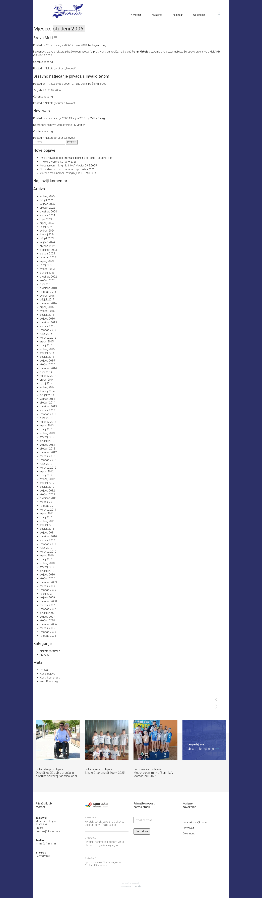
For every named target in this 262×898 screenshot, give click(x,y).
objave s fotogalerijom (201, 746)
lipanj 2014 (46, 383)
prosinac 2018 (48, 288)
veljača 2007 (47, 616)
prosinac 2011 (48, 498)
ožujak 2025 (47, 200)
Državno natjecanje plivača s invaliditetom (71, 76)
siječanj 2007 (47, 620)
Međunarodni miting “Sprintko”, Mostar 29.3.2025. (68, 165)
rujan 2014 (46, 372)
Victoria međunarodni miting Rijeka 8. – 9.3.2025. (68, 173)
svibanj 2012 (47, 479)
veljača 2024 (47, 242)
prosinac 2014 (48, 368)
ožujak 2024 (47, 238)
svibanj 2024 (47, 230)
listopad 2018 (48, 291)
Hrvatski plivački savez (195, 822)
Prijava (44, 669)
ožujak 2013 (47, 440)
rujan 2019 (46, 284)
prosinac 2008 (48, 601)
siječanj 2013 (47, 448)
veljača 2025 (47, 204)
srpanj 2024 (47, 223)
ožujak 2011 (47, 528)
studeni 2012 (47, 456)
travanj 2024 (47, 234)
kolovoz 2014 (48, 375)
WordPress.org (49, 681)
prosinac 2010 (48, 536)
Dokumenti (188, 833)
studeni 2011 (47, 502)
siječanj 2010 (47, 578)
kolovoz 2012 (48, 467)
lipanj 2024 (46, 227)
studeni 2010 (47, 540)
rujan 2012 (46, 463)
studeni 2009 (47, 586)
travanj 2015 (47, 352)
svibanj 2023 (47, 269)
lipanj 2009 (46, 593)
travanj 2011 (47, 524)
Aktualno (157, 14)
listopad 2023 (48, 257)
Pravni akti (188, 828)
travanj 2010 (47, 567)
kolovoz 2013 (48, 421)
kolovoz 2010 (48, 551)
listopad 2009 (48, 590)
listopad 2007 (48, 609)
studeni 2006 (47, 628)
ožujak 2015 (47, 356)
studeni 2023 (47, 253)
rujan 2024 (46, 219)
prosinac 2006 (48, 624)
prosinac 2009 (48, 582)
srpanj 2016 (47, 307)
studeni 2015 (47, 326)
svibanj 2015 (47, 349)
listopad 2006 (48, 632)
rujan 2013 (46, 418)
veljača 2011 (47, 532)
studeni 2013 (47, 410)
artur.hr (138, 886)
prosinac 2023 (48, 249)
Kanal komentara (50, 677)
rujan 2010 (46, 547)
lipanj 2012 (46, 475)
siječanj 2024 (47, 246)
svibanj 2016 (47, 310)
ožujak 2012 (47, 486)
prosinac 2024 (48, 211)
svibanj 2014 (47, 387)
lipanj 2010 (46, 559)
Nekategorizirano (55, 68)
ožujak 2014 (47, 395)
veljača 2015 (47, 360)
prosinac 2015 (48, 322)
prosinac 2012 (48, 452)
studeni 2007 (47, 605)
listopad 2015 (48, 330)
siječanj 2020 (47, 280)
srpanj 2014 (47, 379)
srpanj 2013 (47, 425)
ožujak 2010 (47, 570)
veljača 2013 (47, 444)
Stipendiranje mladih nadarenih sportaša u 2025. (68, 169)
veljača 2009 (47, 597)
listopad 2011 (48, 505)
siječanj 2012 (47, 494)
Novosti (71, 68)
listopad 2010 (48, 544)
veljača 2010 (47, 574)
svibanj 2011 (47, 521)
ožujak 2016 (47, 314)
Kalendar (177, 14)
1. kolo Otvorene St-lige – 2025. (58, 161)
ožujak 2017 (47, 299)
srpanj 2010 (47, 555)
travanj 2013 (47, 437)
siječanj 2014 (47, 402)
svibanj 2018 (47, 295)
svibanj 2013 (47, 433)
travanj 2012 (47, 482)
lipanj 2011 (46, 517)
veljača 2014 (47, 398)
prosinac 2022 (48, 276)
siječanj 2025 (47, 207)
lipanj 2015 (46, 345)
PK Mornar (135, 14)
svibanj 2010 (47, 563)
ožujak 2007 (47, 612)
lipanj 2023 (46, 265)
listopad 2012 (48, 460)
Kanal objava (47, 673)
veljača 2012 (47, 490)
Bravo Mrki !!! (45, 37)
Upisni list (199, 14)
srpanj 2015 (47, 341)
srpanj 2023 (47, 261)
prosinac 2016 (48, 303)
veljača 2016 (47, 318)
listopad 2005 (48, 635)
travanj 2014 (47, 391)
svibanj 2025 (47, 196)
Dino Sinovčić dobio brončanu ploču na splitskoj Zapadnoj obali (76, 157)
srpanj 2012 (47, 471)
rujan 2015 (46, 333)
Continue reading (43, 62)
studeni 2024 (47, 215)
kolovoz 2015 (48, 337)
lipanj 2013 (46, 429)
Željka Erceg (99, 45)
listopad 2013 (48, 414)
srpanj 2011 (47, 513)
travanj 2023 (47, 272)
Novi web (41, 111)
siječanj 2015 (47, 364)
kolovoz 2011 (48, 509)
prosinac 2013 (48, 406)
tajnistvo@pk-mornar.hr (48, 831)
